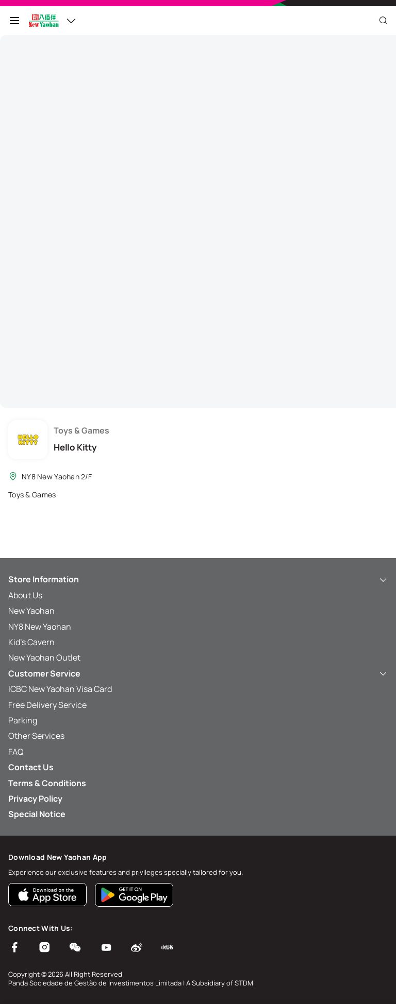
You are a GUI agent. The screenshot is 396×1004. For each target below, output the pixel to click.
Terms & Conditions (47, 783)
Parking (22, 720)
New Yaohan (31, 610)
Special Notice (36, 814)
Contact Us (31, 767)
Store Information (198, 579)
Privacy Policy (35, 798)
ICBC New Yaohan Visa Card (60, 689)
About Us (25, 595)
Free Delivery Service (47, 704)
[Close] (383, 20)
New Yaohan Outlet (44, 657)
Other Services (36, 735)
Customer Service (198, 673)
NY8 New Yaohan (39, 626)
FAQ (16, 751)
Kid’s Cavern (31, 642)
